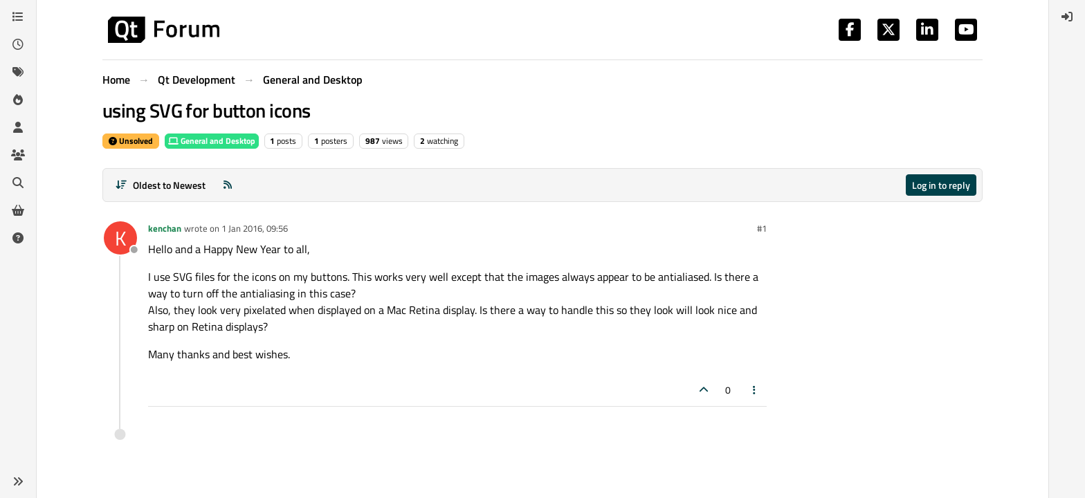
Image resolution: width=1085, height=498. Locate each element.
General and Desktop (211, 140)
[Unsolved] (18, 238)
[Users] (18, 127)
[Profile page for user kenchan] (120, 238)
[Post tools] (754, 389)
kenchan (164, 228)
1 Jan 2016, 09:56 (254, 228)
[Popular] (18, 100)
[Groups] (18, 155)
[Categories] (18, 17)
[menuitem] (1067, 17)
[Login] (1067, 17)
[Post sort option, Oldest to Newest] (160, 185)
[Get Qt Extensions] (18, 210)
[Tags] (18, 72)
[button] (18, 481)
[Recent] (18, 44)
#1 (762, 228)
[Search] (18, 183)
